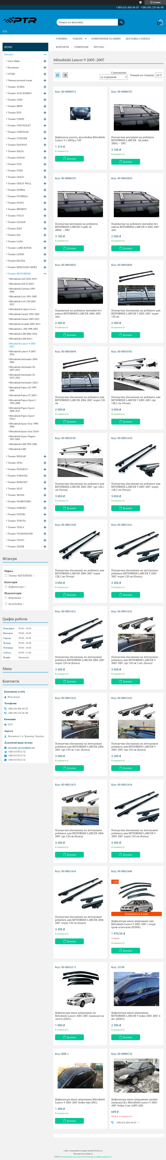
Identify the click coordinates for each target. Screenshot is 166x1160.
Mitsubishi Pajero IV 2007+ (23, 395)
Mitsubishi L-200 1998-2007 (23, 328)
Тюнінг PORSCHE (18, 475)
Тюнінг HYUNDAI (18, 196)
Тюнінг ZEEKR (16, 546)
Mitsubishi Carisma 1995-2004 (22, 290)
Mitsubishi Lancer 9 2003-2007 (22, 345)
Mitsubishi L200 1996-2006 (23, 444)
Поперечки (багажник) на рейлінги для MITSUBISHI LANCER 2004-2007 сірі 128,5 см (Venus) (79, 486)
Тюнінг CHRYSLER (18, 131)
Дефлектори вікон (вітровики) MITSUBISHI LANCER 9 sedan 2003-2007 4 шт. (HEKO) (135, 1015)
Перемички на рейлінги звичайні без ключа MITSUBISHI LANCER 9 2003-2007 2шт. (135, 226)
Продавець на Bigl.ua (83, 1153)
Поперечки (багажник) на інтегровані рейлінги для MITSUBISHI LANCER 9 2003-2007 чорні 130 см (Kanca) (134, 833)
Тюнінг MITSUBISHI (19, 273)
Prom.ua (98, 1150)
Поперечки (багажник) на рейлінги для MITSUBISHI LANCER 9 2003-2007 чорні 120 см (135, 313)
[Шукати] (121, 20)
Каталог (9, 54)
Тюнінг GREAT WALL (19, 183)
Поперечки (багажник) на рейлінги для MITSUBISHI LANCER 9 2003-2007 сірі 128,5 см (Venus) (135, 400)
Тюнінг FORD (15, 170)
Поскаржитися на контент (72, 1156)
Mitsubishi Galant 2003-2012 (24, 319)
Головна (61, 38)
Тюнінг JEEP (15, 228)
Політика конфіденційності (98, 1156)
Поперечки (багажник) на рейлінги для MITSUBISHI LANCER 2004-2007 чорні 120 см (80, 400)
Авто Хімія (14, 61)
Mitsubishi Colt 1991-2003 (23, 296)
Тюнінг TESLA (16, 527)
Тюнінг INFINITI (17, 209)
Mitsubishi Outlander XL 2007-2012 (22, 368)
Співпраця (81, 46)
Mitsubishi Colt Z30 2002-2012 (22, 303)
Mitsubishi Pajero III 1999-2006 (23, 389)
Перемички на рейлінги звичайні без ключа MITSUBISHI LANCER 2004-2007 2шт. (78, 313)
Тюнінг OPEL (15, 462)
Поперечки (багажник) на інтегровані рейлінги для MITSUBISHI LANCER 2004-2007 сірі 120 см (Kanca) (79, 833)
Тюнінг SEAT (15, 488)
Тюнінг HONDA (16, 189)
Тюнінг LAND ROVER (20, 247)
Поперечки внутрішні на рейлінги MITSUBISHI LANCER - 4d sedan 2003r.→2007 (132, 140)
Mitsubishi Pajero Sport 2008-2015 (22, 409)
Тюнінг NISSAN (17, 456)
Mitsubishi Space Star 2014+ (24, 431)
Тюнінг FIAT (15, 164)
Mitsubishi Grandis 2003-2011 (24, 323)
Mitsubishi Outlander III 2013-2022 (22, 376)
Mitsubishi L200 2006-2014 (23, 333)
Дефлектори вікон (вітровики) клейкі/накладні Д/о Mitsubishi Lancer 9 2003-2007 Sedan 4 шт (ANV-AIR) (134, 1102)
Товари (77, 38)
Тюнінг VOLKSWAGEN (20, 533)
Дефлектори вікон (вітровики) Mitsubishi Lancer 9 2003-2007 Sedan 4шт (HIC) (80, 1101)
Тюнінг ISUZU (16, 202)
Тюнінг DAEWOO (17, 144)
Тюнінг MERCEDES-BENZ (22, 267)
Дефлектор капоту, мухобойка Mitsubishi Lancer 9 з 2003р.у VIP (80, 139)
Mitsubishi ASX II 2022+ (21, 283)
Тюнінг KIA (14, 234)
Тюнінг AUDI (15, 99)
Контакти (62, 46)
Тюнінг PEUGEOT (18, 469)
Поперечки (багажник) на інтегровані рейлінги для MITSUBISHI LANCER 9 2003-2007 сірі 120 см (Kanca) (134, 746)
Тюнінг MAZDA (16, 260)
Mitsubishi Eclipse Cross (22, 309)
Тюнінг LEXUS (16, 254)
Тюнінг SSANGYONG (19, 501)
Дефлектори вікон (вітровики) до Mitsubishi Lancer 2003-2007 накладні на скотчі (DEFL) (79, 1015)
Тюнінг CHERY (16, 119)
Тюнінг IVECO (16, 215)
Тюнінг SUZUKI (16, 514)
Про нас (99, 46)
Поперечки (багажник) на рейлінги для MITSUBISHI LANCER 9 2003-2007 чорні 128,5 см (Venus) (135, 486)
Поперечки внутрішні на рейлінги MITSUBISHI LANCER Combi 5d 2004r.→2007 (76, 226)
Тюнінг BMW (15, 106)
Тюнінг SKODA (16, 495)
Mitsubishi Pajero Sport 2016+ (22, 417)
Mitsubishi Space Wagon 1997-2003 (22, 438)
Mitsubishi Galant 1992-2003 (24, 314)
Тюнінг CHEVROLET (19, 125)
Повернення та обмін (106, 38)
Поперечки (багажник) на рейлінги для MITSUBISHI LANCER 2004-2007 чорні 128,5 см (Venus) (79, 573)
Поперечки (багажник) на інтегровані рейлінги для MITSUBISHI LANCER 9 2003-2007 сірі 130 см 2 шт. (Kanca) (134, 660)
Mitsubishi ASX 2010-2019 (23, 278)
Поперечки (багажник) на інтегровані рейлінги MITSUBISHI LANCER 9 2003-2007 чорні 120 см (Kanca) (134, 573)
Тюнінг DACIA (16, 151)
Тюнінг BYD (14, 112)
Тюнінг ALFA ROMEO (20, 93)
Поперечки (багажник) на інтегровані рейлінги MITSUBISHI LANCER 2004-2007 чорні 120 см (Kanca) (80, 660)
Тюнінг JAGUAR (17, 222)
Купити (71, 158)
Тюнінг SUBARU (17, 507)
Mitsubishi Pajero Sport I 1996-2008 (22, 402)
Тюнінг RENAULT (18, 482)
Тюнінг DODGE (16, 157)
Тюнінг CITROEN (17, 138)
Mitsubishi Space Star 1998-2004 (24, 425)
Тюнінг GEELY (16, 177)
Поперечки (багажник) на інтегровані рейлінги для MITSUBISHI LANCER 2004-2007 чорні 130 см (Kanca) (79, 919)
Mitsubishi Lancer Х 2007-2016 (22, 353)
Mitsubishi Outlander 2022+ (23, 382)
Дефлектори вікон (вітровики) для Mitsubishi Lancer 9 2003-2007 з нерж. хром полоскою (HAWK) (133, 924)
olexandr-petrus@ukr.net (21, 747)
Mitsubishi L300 (17, 449)
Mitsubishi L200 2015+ (21, 338)
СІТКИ (11, 73)
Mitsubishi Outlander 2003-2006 (23, 361)
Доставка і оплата (138, 38)
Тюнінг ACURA (16, 86)
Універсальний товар (20, 80)
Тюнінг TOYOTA (17, 520)
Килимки (13, 67)
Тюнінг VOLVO (16, 540)
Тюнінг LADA (15, 241)
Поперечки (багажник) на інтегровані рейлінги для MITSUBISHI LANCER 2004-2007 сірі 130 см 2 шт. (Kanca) (79, 746)
